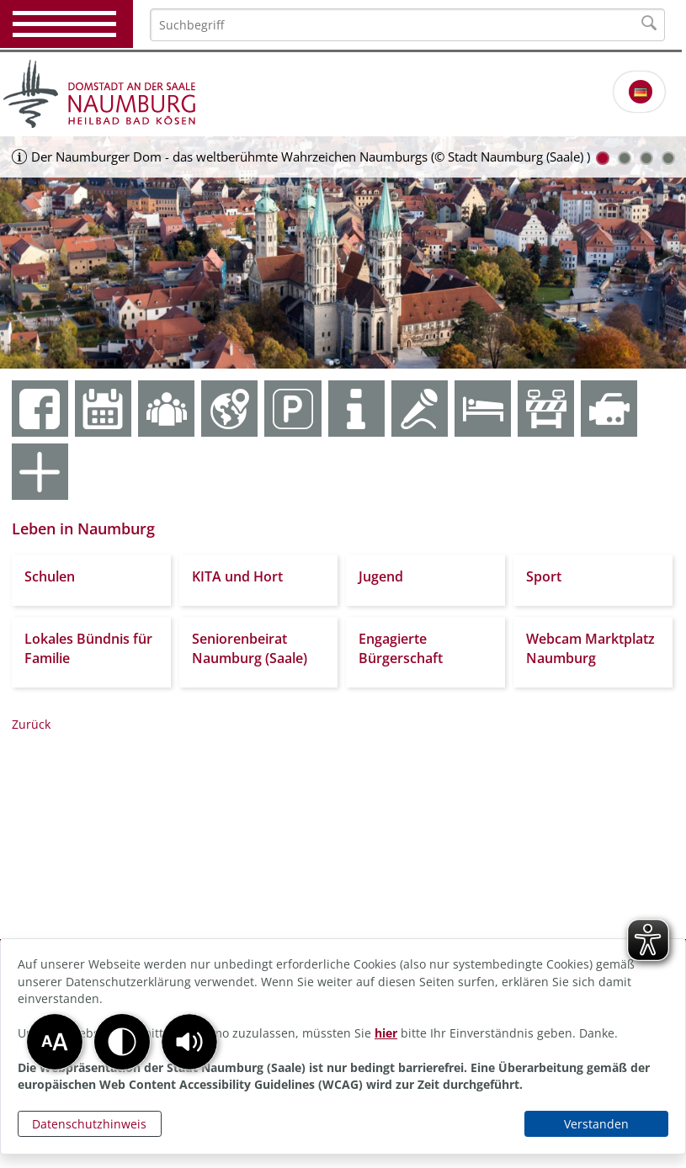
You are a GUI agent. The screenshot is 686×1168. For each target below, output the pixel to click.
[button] (189, 1041)
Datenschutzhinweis (89, 1124)
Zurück (31, 724)
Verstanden (596, 1124)
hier (386, 1033)
